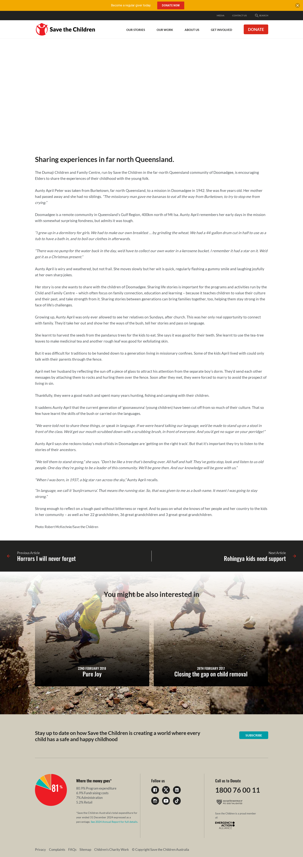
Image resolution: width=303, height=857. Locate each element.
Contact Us (239, 15)
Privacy (40, 849)
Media (220, 15)
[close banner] (297, 6)
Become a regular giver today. (131, 5)
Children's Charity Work (111, 849)
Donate (256, 29)
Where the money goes (93, 781)
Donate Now (171, 5)
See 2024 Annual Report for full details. (114, 821)
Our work (165, 29)
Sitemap (85, 849)
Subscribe (253, 735)
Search (261, 15)
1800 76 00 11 (237, 790)
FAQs (72, 849)
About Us (192, 29)
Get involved (221, 29)
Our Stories (135, 29)
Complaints (57, 849)
